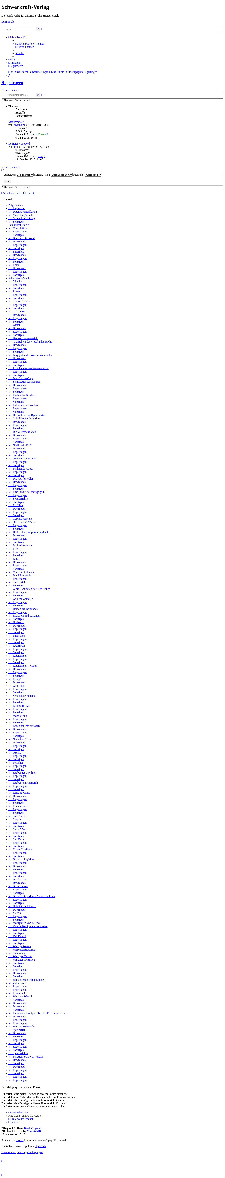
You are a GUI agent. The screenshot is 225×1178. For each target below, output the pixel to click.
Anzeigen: (19, 174)
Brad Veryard (32, 1127)
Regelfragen (12, 82)
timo (15, 146)
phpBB (19, 1140)
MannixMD (34, 1131)
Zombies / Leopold (19, 143)
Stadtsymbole (16, 121)
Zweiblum (19, 124)
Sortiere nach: (53, 174)
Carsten (42, 134)
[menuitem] (29, 43)
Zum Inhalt (7, 21)
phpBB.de (40, 1146)
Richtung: (87, 174)
